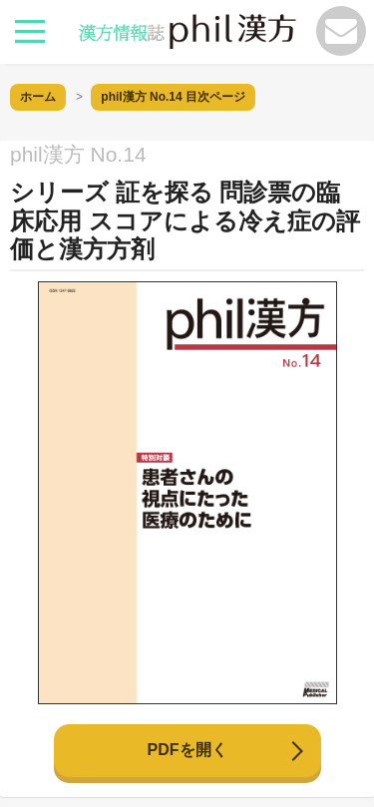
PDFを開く (187, 749)
